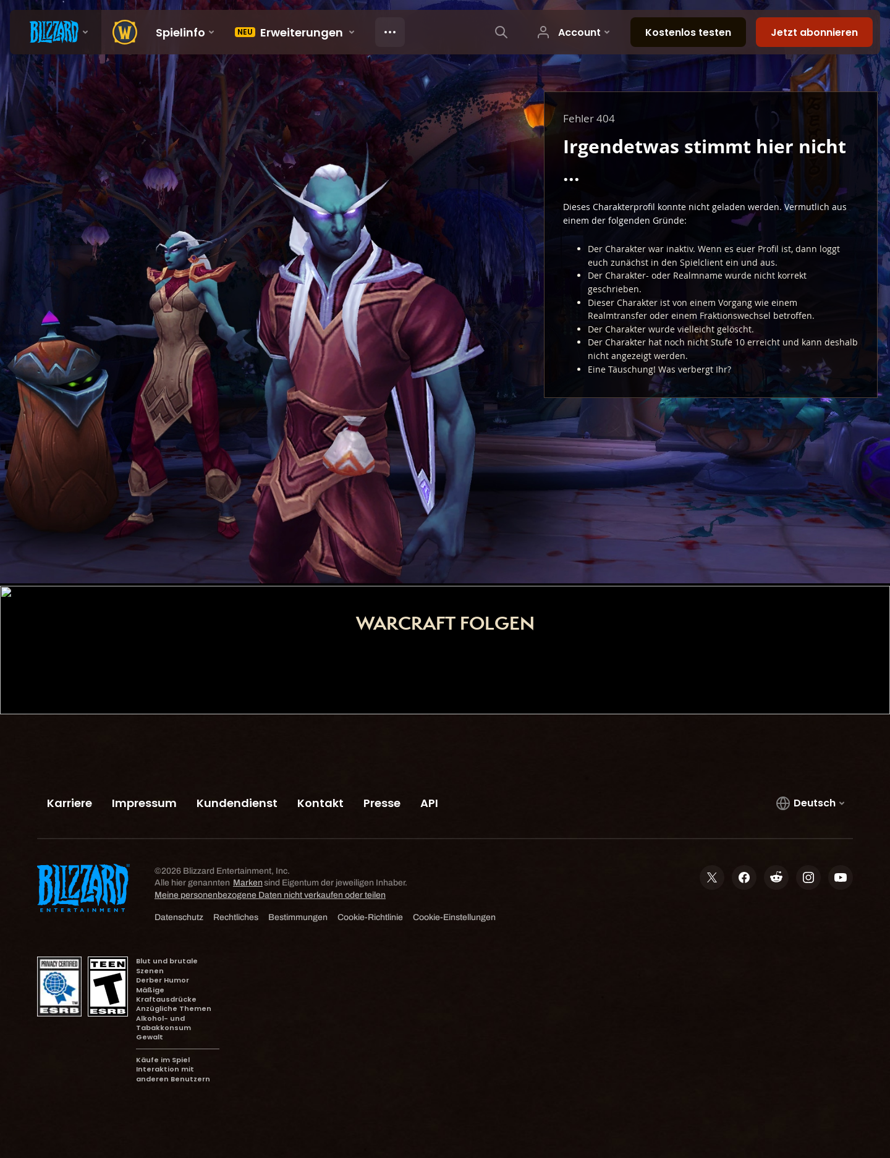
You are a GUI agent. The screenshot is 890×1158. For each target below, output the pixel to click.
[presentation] (55, 32)
